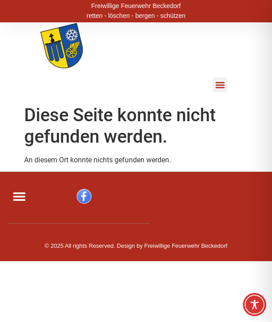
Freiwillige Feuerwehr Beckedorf (136, 4)
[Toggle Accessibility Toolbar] (254, 304)
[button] (219, 84)
